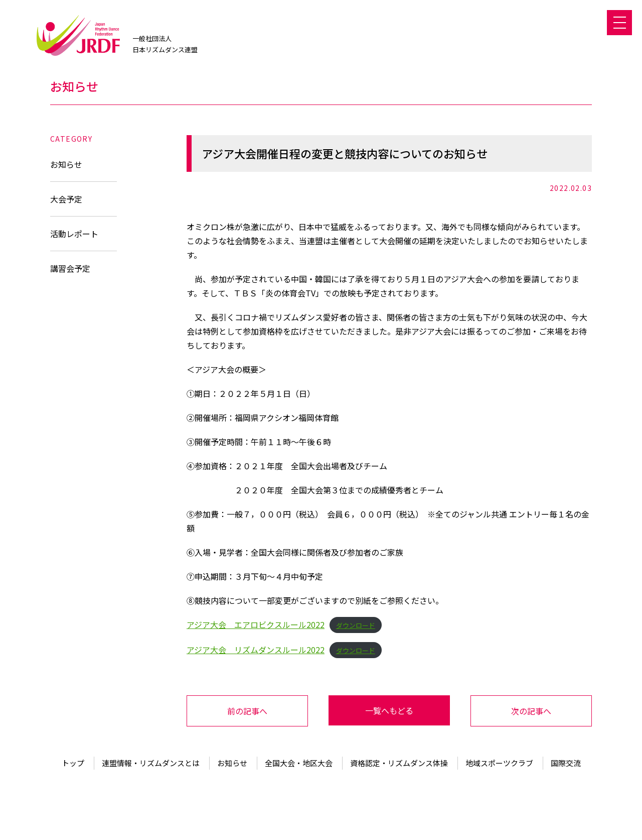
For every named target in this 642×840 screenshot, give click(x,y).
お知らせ (66, 164)
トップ (73, 763)
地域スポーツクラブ (499, 763)
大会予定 (66, 199)
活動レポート (74, 234)
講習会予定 (70, 268)
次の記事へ (531, 711)
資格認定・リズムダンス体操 (399, 763)
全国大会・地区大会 (299, 763)
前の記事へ (247, 711)
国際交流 (566, 763)
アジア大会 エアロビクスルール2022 (256, 624)
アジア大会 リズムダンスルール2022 (256, 650)
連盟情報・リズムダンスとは (151, 763)
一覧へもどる (389, 710)
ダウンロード (355, 625)
